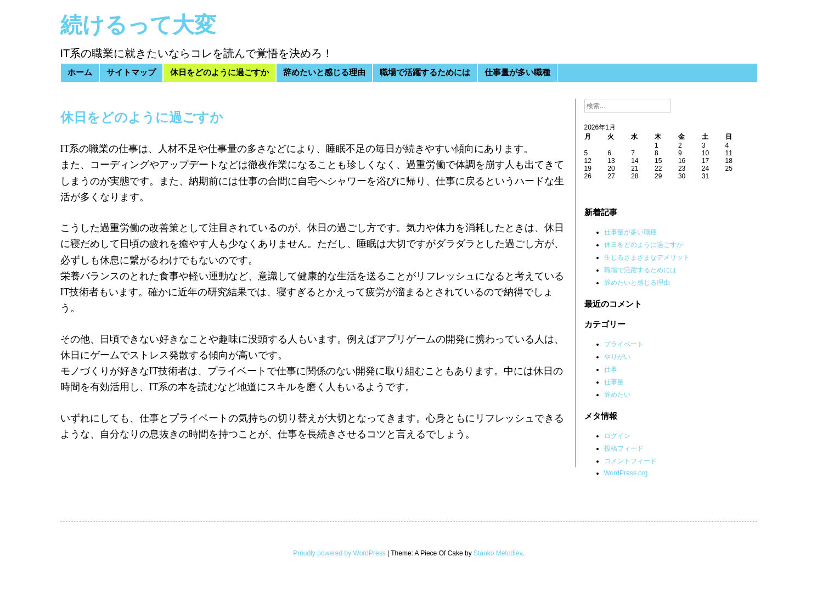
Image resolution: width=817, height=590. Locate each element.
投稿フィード (624, 448)
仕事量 (614, 382)
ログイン (617, 436)
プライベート (624, 344)
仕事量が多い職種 (517, 72)
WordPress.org (626, 473)
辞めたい (617, 394)
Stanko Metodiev (498, 553)
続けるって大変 (138, 25)
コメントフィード (630, 461)
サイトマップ (131, 72)
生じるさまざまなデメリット (647, 257)
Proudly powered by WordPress (339, 553)
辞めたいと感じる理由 (324, 72)
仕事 (610, 369)
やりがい (617, 357)
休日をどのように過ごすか (219, 72)
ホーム (79, 72)
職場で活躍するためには (425, 72)
